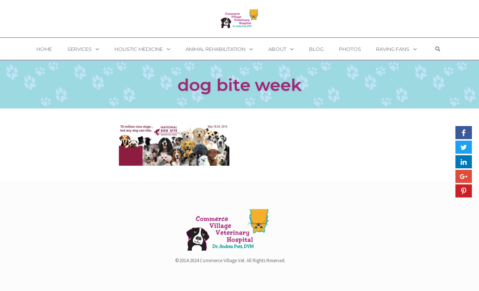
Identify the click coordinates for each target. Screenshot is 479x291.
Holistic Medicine (139, 49)
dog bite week (239, 84)
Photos (350, 49)
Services (79, 49)
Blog (316, 49)
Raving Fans (392, 49)
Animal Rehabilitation (215, 49)
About (277, 49)
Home (44, 49)
